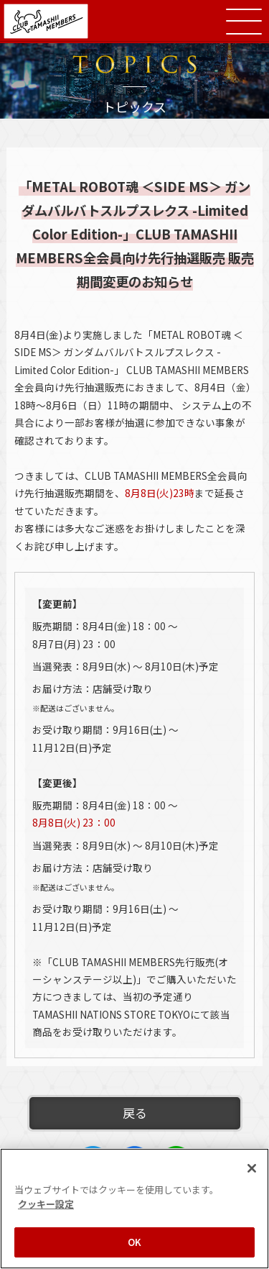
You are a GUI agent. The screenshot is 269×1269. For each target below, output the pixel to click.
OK (134, 1242)
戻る (135, 1113)
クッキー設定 (46, 1204)
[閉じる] (252, 1168)
